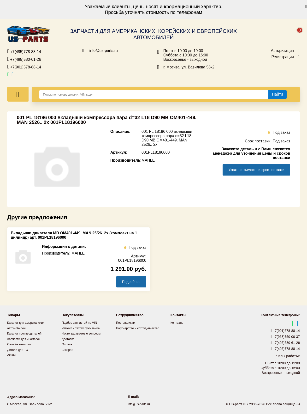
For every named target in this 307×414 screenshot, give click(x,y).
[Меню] (18, 94)
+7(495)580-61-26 (24, 59)
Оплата (67, 344)
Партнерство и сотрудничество (140, 328)
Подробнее (129, 282)
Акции (12, 355)
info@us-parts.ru (103, 51)
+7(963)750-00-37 (285, 337)
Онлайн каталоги (20, 344)
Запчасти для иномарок (25, 339)
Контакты (178, 323)
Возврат (68, 349)
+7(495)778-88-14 (24, 51)
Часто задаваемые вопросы (83, 333)
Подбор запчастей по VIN (81, 323)
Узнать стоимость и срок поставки (253, 170)
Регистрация (282, 57)
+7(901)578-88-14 (24, 66)
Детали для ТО (18, 349)
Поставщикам (127, 323)
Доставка (69, 339)
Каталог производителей (26, 333)
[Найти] (277, 94)
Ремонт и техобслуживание (83, 328)
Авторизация (282, 51)
